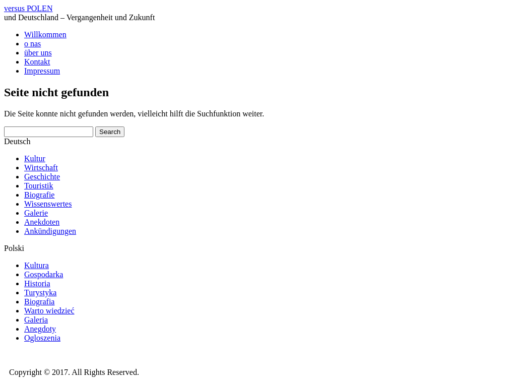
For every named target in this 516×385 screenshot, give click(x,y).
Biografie (39, 194)
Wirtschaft (41, 167)
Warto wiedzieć (49, 310)
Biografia (39, 301)
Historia (37, 283)
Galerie (36, 213)
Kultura (36, 265)
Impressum (42, 71)
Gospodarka (43, 274)
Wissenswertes (48, 204)
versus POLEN (28, 8)
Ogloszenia (42, 338)
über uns (38, 52)
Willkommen (45, 34)
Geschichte (42, 176)
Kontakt (37, 61)
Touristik (38, 185)
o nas (32, 43)
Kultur (34, 158)
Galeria (36, 319)
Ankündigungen (50, 231)
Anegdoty (40, 329)
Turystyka (40, 292)
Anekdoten (41, 222)
